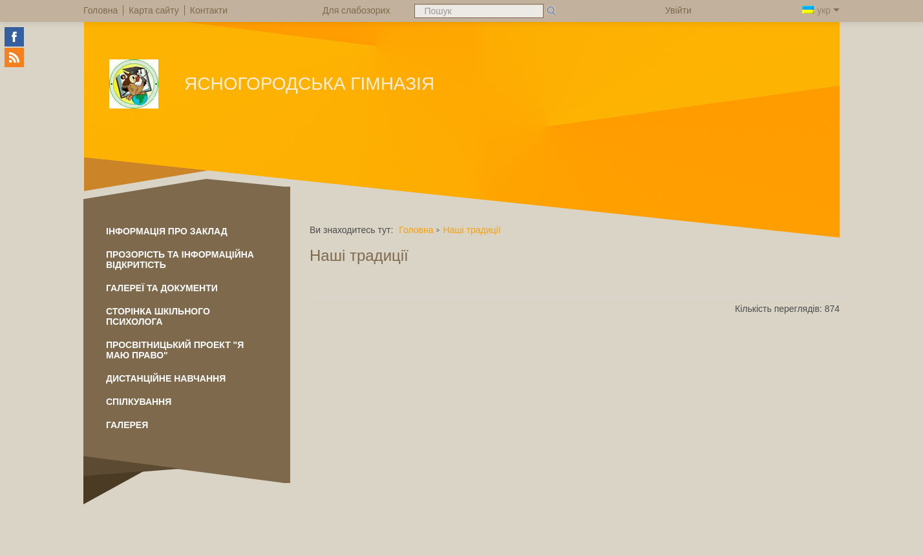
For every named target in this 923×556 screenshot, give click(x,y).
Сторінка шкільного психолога (158, 316)
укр (821, 10)
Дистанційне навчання (166, 378)
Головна (416, 230)
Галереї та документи (162, 288)
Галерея (127, 425)
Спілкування (138, 401)
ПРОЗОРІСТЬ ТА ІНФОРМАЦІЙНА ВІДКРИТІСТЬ (180, 259)
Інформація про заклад (167, 231)
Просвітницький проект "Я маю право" (175, 350)
